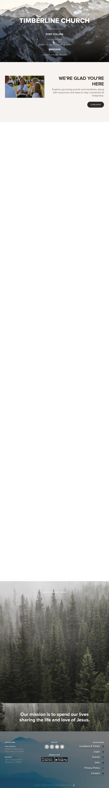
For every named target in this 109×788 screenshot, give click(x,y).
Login (99, 751)
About (16, 7)
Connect (30, 7)
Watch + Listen (59, 7)
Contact (97, 773)
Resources (78, 7)
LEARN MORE (96, 105)
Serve (43, 7)
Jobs (99, 762)
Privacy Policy (94, 767)
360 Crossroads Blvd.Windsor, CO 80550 (14, 760)
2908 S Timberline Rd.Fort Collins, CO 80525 (14, 750)
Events (98, 757)
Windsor (8, 757)
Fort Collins (10, 746)
